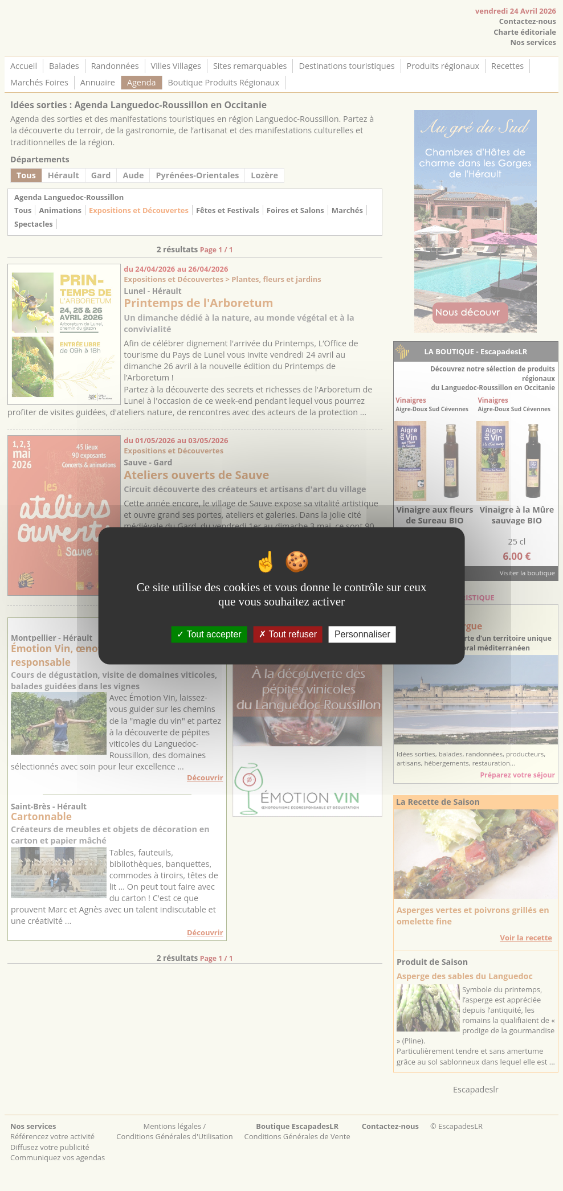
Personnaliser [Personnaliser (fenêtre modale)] (362, 634)
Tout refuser (288, 634)
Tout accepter (209, 634)
